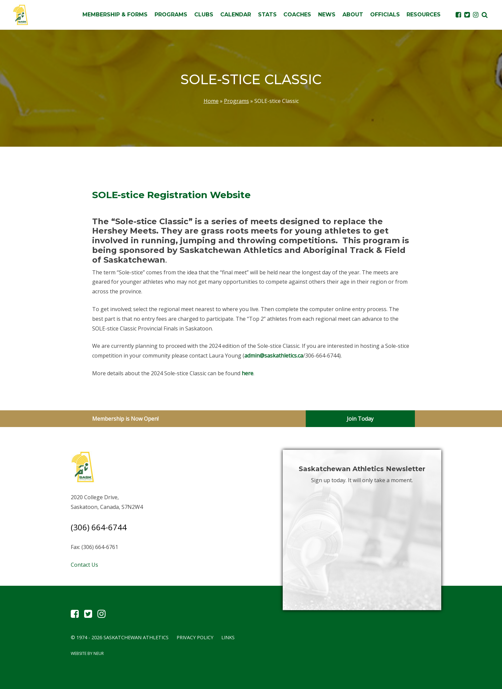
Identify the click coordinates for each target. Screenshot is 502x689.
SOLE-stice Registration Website (171, 194)
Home (211, 101)
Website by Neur (87, 653)
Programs (171, 14)
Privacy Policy (195, 637)
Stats (267, 14)
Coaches (297, 14)
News (326, 14)
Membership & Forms (115, 14)
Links (228, 637)
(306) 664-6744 (99, 527)
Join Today (360, 418)
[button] (485, 14)
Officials (385, 14)
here (247, 373)
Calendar (235, 14)
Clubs (203, 14)
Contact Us (84, 564)
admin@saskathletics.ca (273, 355)
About (352, 14)
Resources (424, 14)
